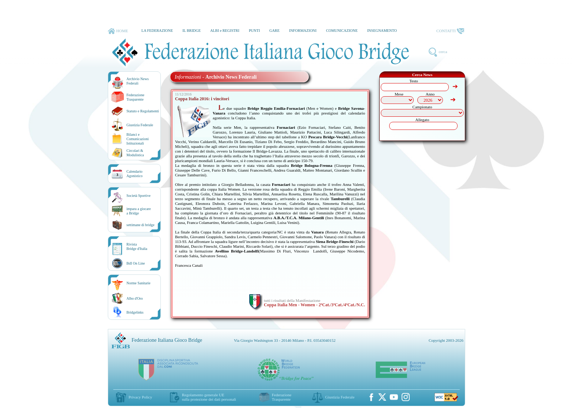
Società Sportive (138, 196)
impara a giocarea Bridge (138, 211)
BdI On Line (135, 263)
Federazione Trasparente (135, 97)
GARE (274, 31)
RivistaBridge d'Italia (136, 246)
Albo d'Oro (134, 298)
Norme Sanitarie (138, 283)
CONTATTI (450, 31)
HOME (118, 31)
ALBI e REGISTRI (224, 31)
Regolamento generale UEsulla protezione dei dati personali (209, 397)
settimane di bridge (140, 225)
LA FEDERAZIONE (157, 31)
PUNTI (254, 31)
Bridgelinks (135, 312)
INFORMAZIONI (302, 31)
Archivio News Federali (137, 81)
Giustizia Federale (139, 125)
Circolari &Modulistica (135, 153)
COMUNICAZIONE (342, 31)
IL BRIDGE (191, 31)
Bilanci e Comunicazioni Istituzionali (137, 138)
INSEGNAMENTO (382, 31)
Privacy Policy (140, 397)
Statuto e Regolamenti (142, 111)
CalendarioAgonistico (134, 173)
